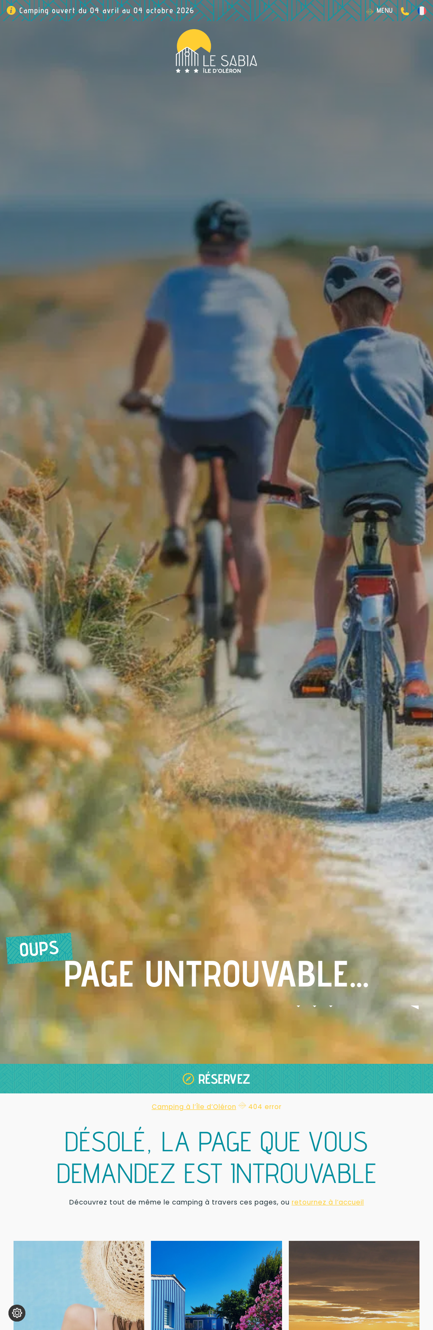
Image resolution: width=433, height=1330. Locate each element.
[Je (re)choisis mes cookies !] (16, 1313)
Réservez (224, 1079)
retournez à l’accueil (328, 1202)
